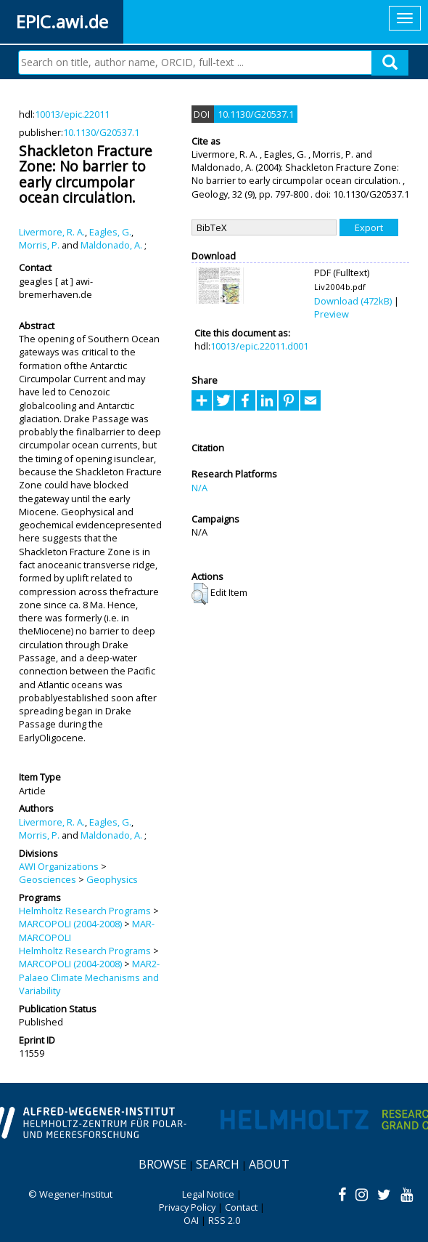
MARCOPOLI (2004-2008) (70, 923)
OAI (191, 1220)
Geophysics (112, 879)
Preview (331, 313)
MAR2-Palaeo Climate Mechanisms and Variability (89, 977)
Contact (241, 1207)
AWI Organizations (59, 866)
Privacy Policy (187, 1207)
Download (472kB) (353, 300)
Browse (162, 1164)
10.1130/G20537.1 (101, 132)
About (269, 1164)
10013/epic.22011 (72, 114)
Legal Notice (208, 1194)
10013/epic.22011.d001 (259, 345)
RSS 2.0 (224, 1220)
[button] (200, 594)
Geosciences (47, 879)
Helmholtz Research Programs (85, 910)
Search (217, 1164)
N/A (199, 487)
